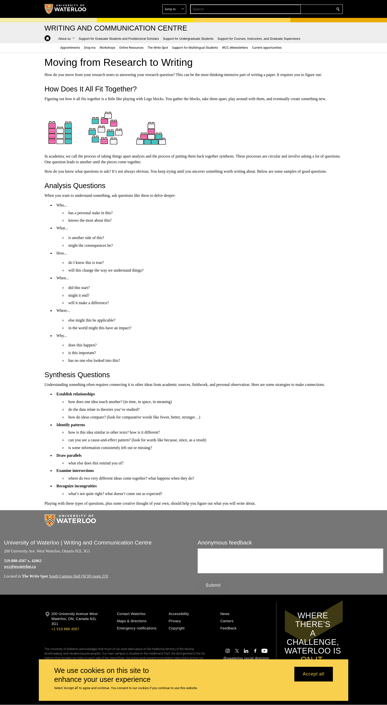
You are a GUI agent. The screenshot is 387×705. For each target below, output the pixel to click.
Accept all (313, 674)
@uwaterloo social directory (246, 658)
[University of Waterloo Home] (65, 9)
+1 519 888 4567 (65, 629)
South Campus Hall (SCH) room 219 (78, 576)
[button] (302, 9)
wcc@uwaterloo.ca (20, 566)
